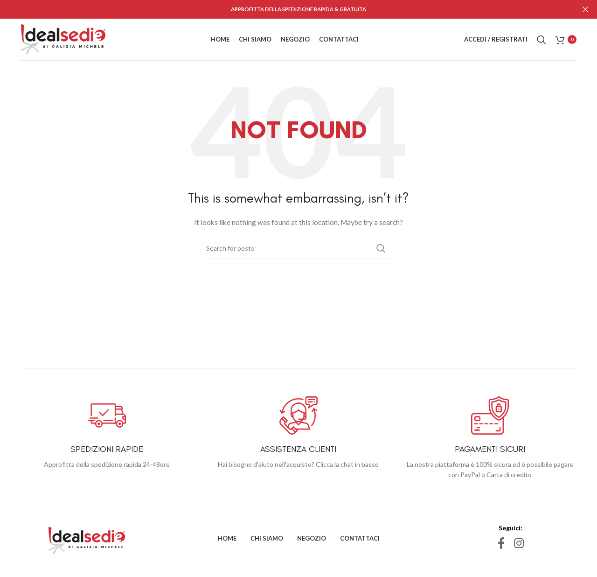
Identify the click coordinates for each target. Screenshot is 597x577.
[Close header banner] (585, 9)
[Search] (541, 39)
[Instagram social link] (518, 543)
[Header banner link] (284, 9)
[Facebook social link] (501, 543)
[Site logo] (63, 38)
